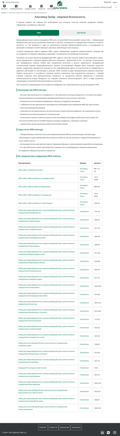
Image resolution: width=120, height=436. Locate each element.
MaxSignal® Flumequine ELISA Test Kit (32, 367)
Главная (3, 12)
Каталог (43, 427)
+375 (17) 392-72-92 (12, 2)
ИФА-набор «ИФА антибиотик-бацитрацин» (34, 186)
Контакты (76, 427)
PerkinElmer (84, 211)
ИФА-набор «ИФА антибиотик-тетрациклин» (35, 194)
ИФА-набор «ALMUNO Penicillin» (30, 169)
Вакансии (107, 2)
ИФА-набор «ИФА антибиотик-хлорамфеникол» (36, 178)
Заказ (115, 2)
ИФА (39, 33)
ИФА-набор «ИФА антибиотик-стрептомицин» (35, 203)
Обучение (81, 33)
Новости (53, 427)
